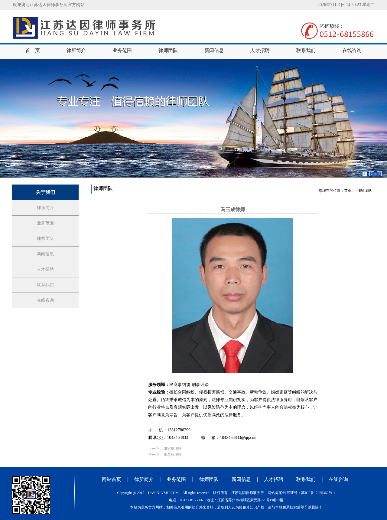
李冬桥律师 (173, 455)
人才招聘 (260, 50)
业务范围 (122, 50)
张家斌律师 (173, 448)
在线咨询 (352, 50)
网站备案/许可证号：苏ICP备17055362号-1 (301, 493)
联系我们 (306, 50)
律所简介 (76, 50)
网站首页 (111, 479)
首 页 (32, 50)
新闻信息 (214, 50)
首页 (347, 190)
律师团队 (168, 50)
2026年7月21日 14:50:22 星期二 (346, 4)
